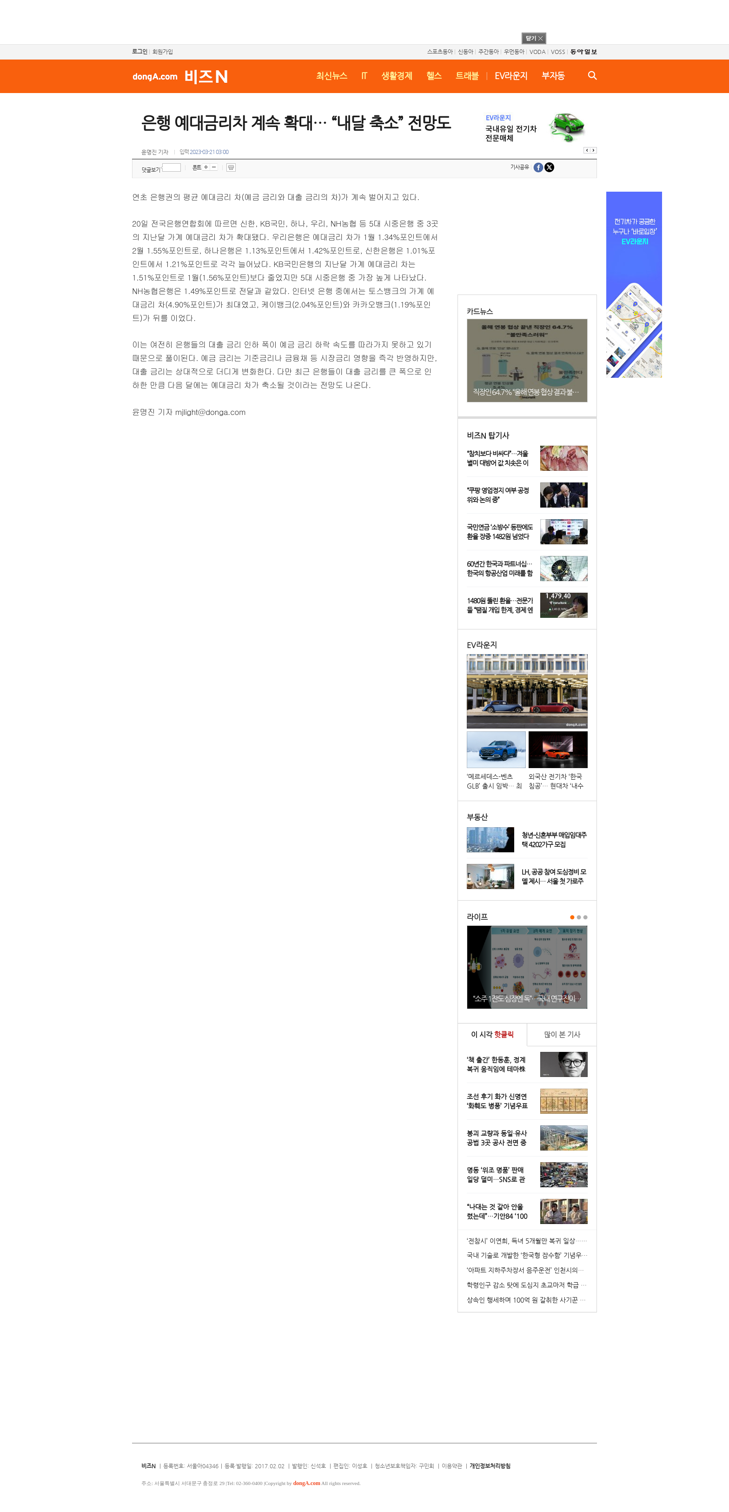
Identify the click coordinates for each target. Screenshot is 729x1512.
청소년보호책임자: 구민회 (404, 1466)
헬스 (434, 75)
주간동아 (488, 51)
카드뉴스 (480, 311)
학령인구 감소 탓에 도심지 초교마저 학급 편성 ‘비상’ (531, 1285)
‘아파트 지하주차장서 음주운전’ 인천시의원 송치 (531, 1270)
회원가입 (162, 51)
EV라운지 (511, 75)
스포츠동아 (440, 51)
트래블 (467, 75)
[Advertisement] (352, 21)
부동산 (477, 817)
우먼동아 (514, 51)
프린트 (231, 167)
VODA (538, 51)
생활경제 (396, 75)
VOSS (558, 51)
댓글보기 (151, 170)
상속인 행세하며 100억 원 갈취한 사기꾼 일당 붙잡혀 (531, 1300)
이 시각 (492, 1034)
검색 (592, 75)
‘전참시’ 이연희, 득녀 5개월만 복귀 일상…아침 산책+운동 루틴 (531, 1240)
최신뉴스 (331, 75)
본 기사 (562, 1034)
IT (364, 75)
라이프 (477, 917)
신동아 (465, 51)
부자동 (553, 75)
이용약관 (452, 1466)
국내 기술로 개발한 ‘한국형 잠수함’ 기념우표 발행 (531, 1255)
